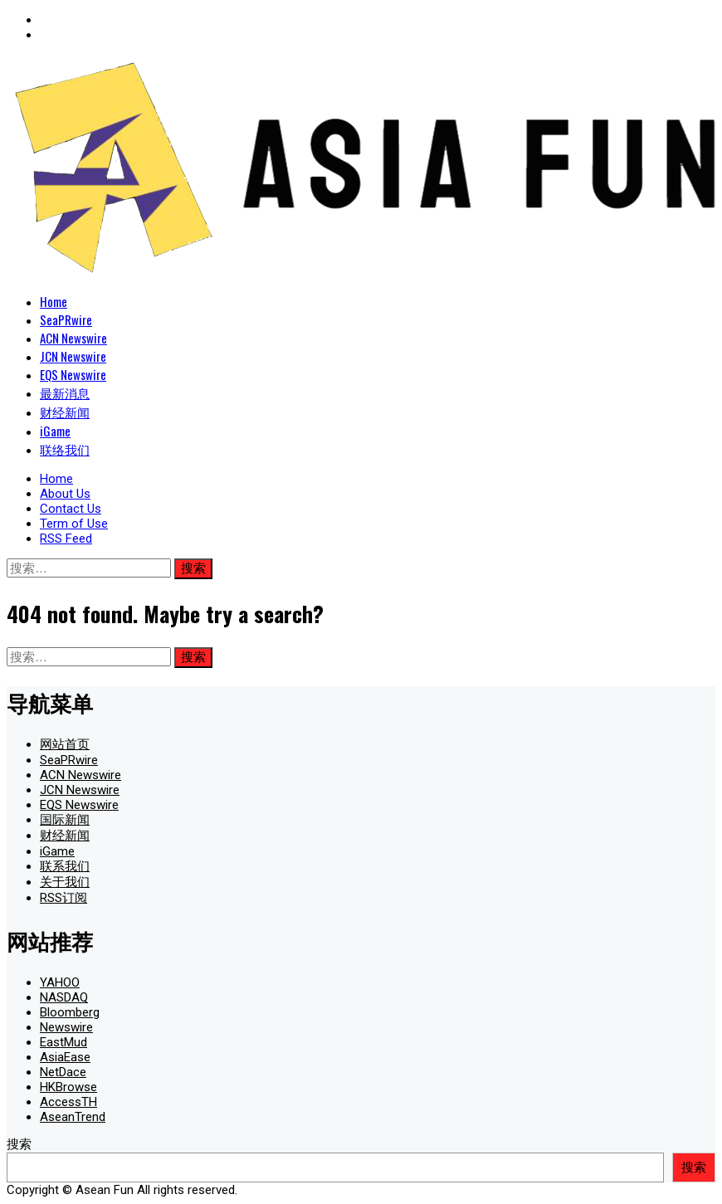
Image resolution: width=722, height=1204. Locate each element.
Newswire (66, 1027)
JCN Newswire (73, 356)
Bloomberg (70, 1012)
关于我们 (65, 882)
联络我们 (65, 449)
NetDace (63, 1072)
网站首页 (65, 744)
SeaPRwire (66, 319)
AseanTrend (72, 1116)
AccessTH (68, 1101)
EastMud (63, 1042)
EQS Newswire (73, 374)
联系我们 (65, 866)
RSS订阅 (63, 897)
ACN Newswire (73, 338)
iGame (55, 431)
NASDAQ (64, 997)
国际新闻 (65, 819)
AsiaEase (65, 1057)
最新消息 (65, 392)
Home (53, 301)
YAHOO (60, 982)
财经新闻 (65, 411)
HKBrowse (68, 1087)
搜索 (19, 1144)
